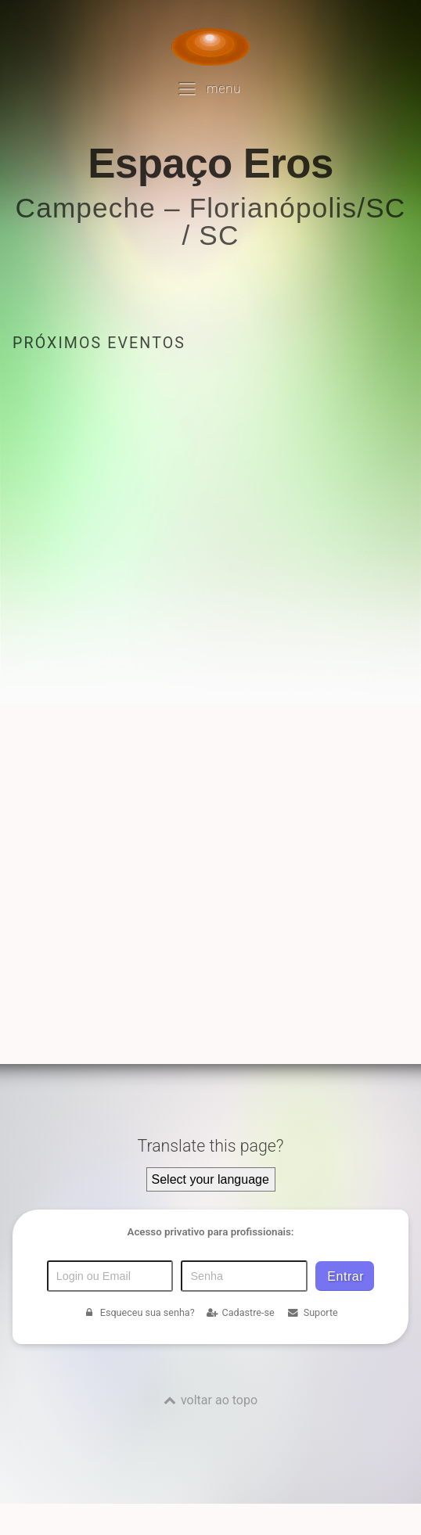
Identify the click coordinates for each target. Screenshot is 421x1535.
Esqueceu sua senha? (138, 1312)
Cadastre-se (240, 1312)
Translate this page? (210, 1146)
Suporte (311, 1312)
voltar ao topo (219, 1400)
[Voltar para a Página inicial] (210, 47)
